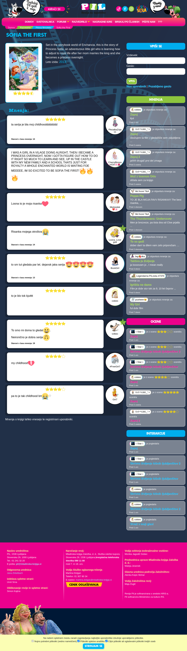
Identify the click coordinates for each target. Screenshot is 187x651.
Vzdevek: (132, 55)
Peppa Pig (137, 195)
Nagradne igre (102, 21)
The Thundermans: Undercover (151, 218)
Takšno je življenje (142, 260)
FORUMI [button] (61, 21)
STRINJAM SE (93, 646)
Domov (29, 21)
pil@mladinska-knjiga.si (28, 564)
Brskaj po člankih (127, 21)
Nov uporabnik (136, 86)
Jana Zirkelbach (15, 573)
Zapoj (134, 114)
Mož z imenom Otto (143, 176)
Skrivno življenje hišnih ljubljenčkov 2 (155, 351)
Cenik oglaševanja (84, 585)
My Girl (135, 304)
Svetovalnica (45, 21)
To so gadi (137, 241)
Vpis (132, 81)
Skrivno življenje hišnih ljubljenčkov (154, 366)
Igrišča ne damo (140, 284)
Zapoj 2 (135, 156)
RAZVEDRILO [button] (79, 21)
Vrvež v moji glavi (141, 524)
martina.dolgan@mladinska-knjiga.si (94, 580)
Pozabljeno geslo (159, 86)
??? (160, 21)
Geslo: (130, 65)
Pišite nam (148, 21)
